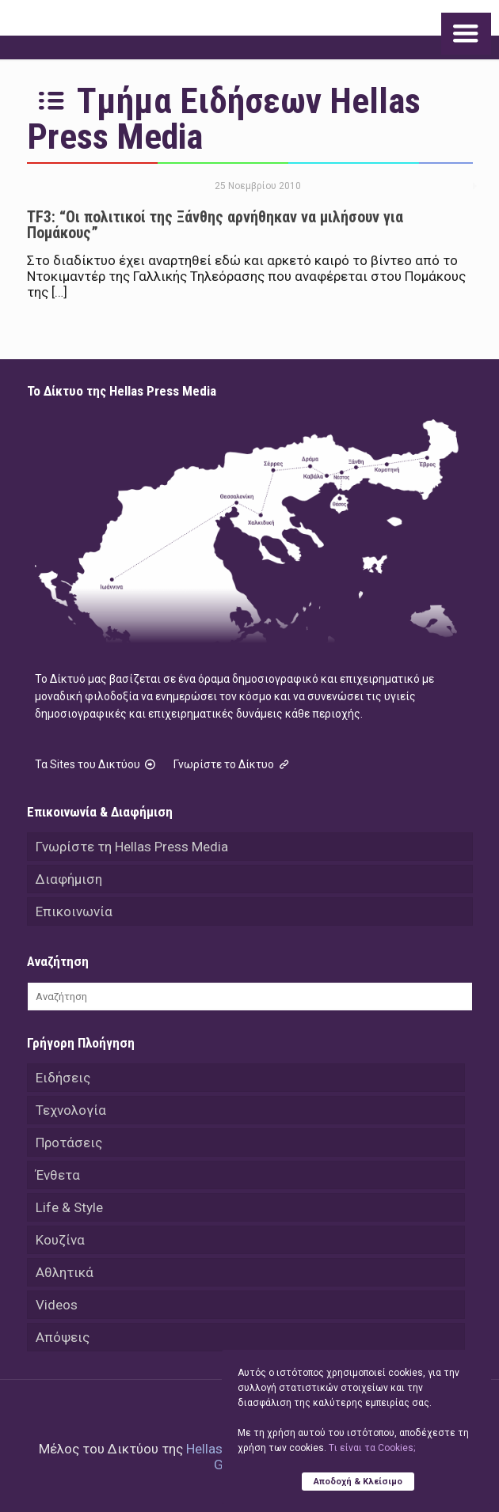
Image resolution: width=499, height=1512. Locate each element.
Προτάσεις (69, 1142)
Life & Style (69, 1207)
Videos (57, 1305)
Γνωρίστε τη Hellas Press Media (132, 847)
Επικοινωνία (74, 911)
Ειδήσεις (63, 1078)
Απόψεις (63, 1337)
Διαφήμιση (69, 879)
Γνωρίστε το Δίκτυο (232, 764)
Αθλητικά (64, 1272)
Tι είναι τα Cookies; (372, 1447)
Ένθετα (58, 1175)
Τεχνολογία (71, 1110)
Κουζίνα (60, 1240)
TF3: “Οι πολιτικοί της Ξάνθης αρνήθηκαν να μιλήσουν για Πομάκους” (215, 224)
